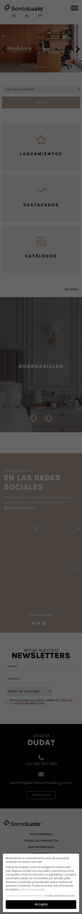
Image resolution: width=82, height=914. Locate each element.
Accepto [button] (41, 904)
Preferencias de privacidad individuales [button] (25, 896)
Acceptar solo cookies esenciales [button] (60, 896)
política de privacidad (31, 889)
